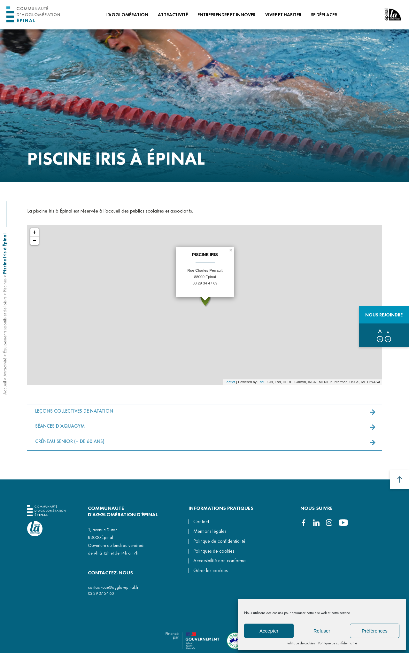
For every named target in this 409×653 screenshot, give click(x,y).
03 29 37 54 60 (101, 593)
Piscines (5, 285)
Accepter (268, 631)
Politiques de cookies (213, 551)
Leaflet (230, 382)
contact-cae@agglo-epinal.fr (113, 587)
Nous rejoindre (384, 315)
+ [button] (34, 232)
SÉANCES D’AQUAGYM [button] (60, 429)
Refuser (321, 631)
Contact (201, 521)
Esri (261, 382)
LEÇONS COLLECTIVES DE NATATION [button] (74, 414)
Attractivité (5, 367)
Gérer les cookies (210, 570)
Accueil (5, 388)
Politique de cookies (301, 643)
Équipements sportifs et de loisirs (5, 325)
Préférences (375, 631)
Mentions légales (209, 531)
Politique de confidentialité (337, 643)
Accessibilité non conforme (219, 560)
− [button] (34, 241)
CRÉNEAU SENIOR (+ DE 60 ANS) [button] (69, 444)
